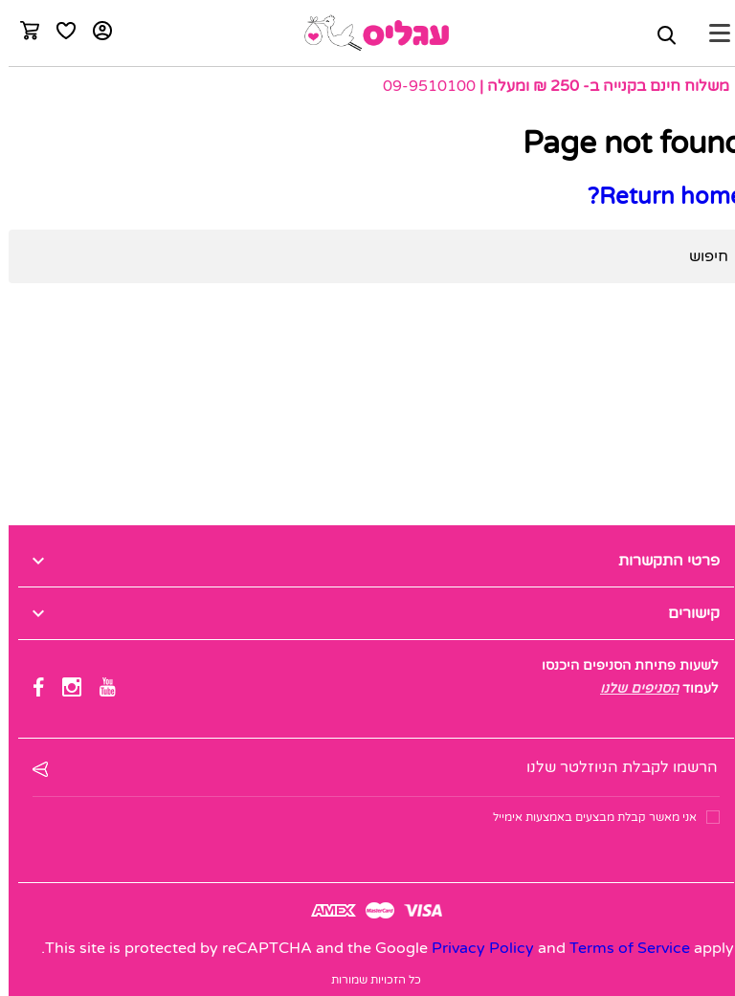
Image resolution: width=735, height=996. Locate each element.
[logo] (368, 33)
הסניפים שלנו (630, 688)
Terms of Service (621, 948)
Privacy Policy (474, 948)
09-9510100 (420, 86)
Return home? (657, 196)
